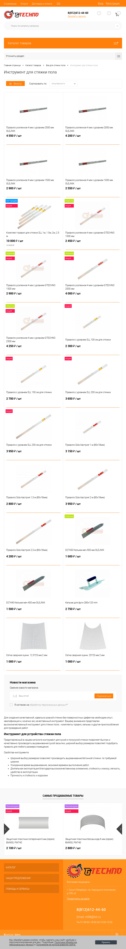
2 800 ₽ (33, 507)
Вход (100, 3)
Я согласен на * (40, 704)
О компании (10, 3)
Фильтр (15, 83)
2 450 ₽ (92, 244)
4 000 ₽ (92, 297)
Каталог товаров (63, 43)
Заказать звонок (77, 16)
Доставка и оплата (42, 3)
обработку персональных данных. (48, 704)
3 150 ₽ (92, 455)
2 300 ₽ (92, 350)
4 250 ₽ (33, 350)
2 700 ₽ (33, 402)
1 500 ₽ (33, 613)
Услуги (24, 3)
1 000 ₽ (33, 665)
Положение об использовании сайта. (56, 944)
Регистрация (113, 3)
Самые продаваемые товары (63, 795)
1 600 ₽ (92, 560)
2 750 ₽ (92, 613)
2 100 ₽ (13, 848)
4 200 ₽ (92, 139)
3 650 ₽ (92, 402)
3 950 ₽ (33, 455)
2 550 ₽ (92, 192)
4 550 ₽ (33, 139)
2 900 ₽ (33, 192)
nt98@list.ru (93, 917)
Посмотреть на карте (78, 898)
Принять (106, 942)
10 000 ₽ (33, 244)
